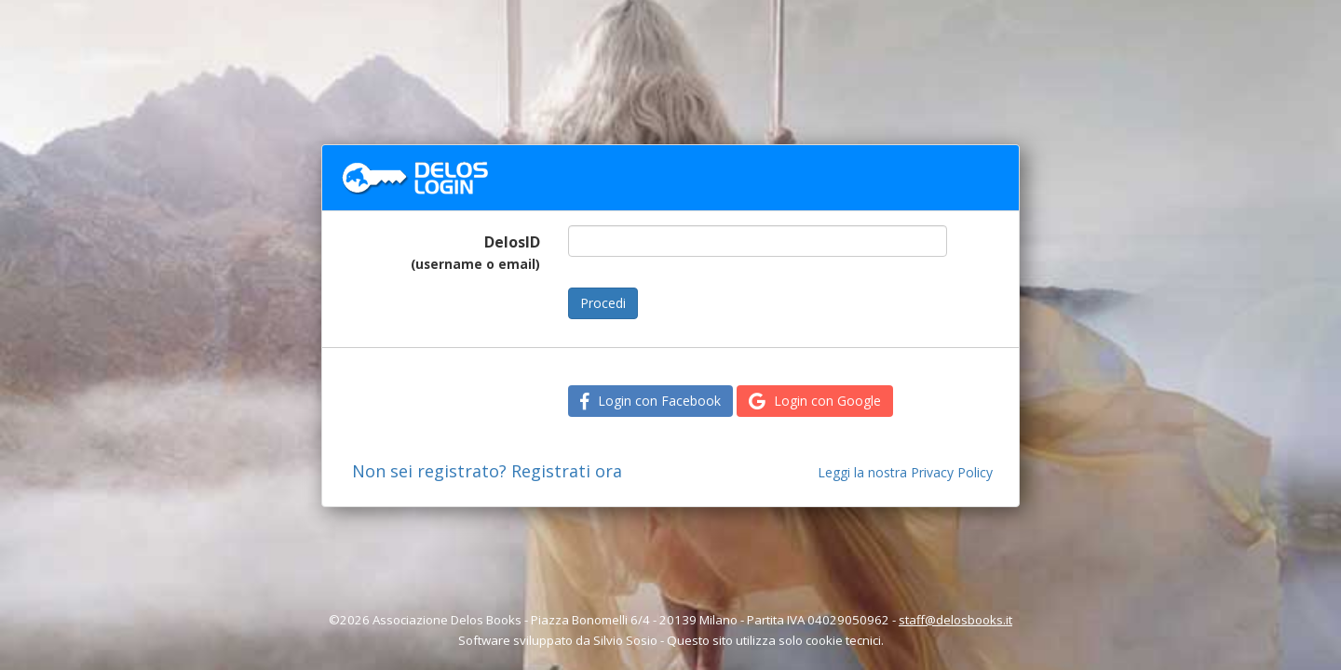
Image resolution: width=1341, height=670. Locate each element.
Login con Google (815, 400)
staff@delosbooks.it (955, 619)
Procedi (603, 303)
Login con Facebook (650, 400)
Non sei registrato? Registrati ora (487, 471)
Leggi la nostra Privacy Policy (905, 472)
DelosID (475, 252)
